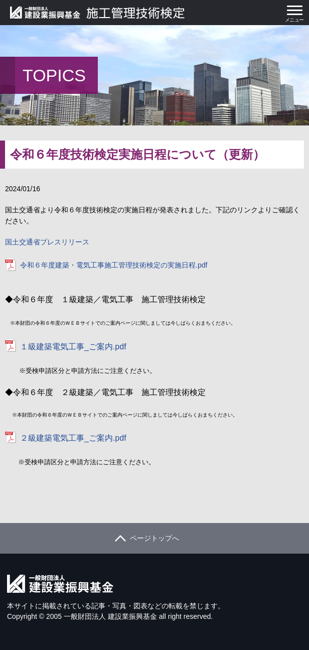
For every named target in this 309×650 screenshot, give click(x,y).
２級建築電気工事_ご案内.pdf (73, 438)
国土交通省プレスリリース (47, 242)
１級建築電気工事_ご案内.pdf (73, 346)
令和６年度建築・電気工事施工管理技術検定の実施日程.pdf (113, 265)
